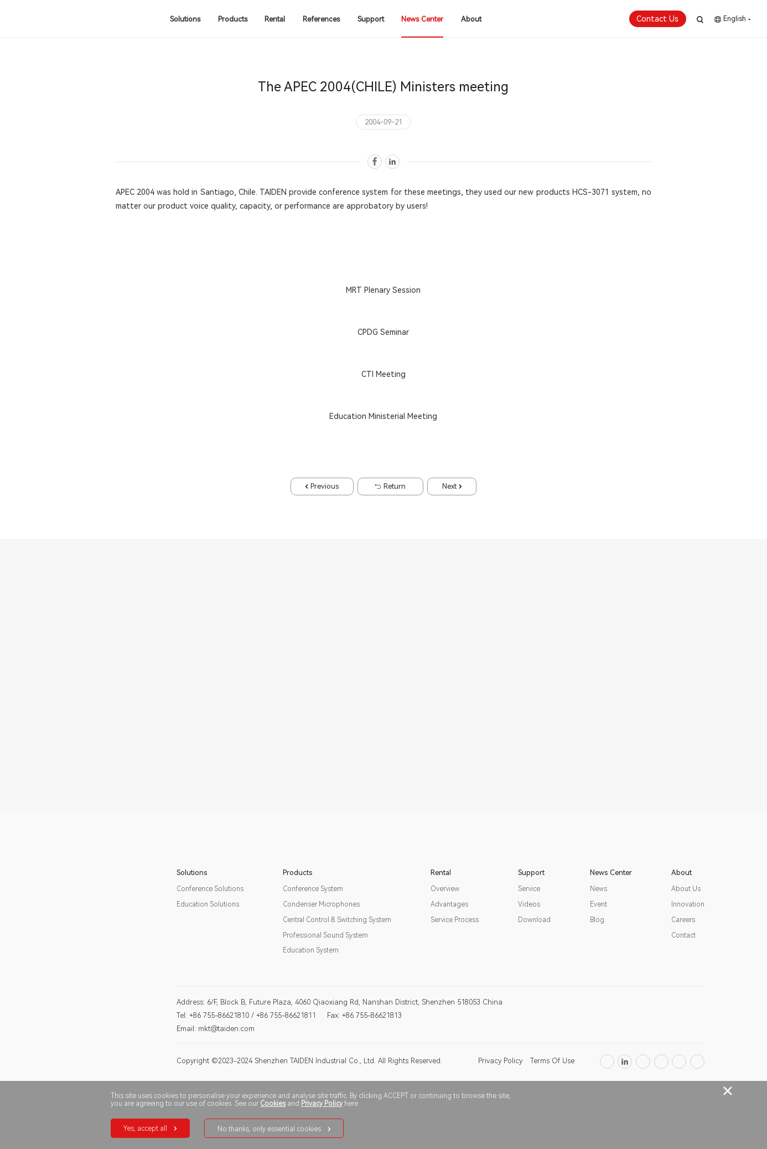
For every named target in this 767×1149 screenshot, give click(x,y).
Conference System (313, 889)
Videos (529, 904)
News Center (422, 19)
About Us (686, 889)
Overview (445, 889)
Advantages (449, 904)
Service (529, 889)
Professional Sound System (325, 935)
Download (534, 920)
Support (370, 19)
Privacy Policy (500, 1061)
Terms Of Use (552, 1061)
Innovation (687, 904)
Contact (683, 935)
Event (598, 904)
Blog (597, 920)
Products (232, 19)
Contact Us (657, 18)
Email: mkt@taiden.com (216, 1028)
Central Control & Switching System (337, 920)
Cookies (273, 1103)
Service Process (455, 920)
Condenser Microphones (321, 904)
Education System (311, 950)
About (471, 19)
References (321, 19)
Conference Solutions (210, 889)
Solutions (185, 19)
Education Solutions (208, 904)
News (598, 889)
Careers (683, 920)
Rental (275, 19)
